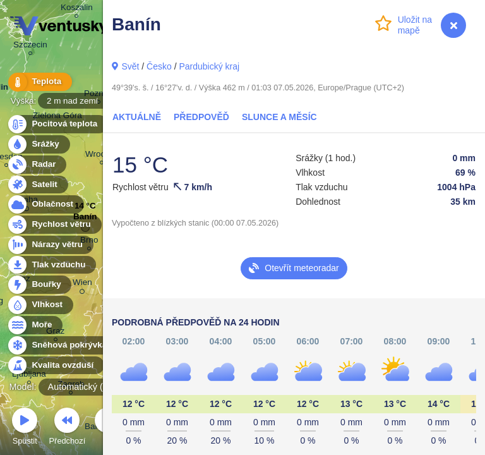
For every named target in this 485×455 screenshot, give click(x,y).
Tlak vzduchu (51, 265)
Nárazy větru (50, 245)
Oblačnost (45, 204)
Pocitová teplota (57, 124)
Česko (159, 66)
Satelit (37, 185)
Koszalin (77, 9)
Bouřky (39, 285)
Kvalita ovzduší (55, 365)
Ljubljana (29, 375)
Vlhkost (40, 305)
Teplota (39, 82)
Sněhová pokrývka (62, 345)
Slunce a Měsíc (279, 117)
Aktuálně (136, 117)
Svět (130, 66)
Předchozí (67, 428)
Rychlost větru (54, 224)
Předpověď (201, 117)
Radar (36, 164)
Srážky (38, 144)
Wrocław (101, 155)
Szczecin (30, 46)
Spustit (24, 428)
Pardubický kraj (209, 66)
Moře (34, 325)
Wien (82, 284)
